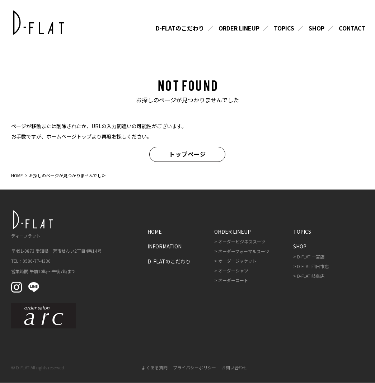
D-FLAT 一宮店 (310, 256)
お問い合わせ (234, 367)
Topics (284, 28)
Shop (316, 28)
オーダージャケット (237, 261)
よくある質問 (155, 367)
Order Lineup (239, 28)
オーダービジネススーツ (242, 242)
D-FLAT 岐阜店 (310, 276)
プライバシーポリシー (194, 367)
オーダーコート (233, 280)
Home (154, 231)
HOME (17, 175)
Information (164, 246)
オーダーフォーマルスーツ (243, 251)
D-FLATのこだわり (180, 28)
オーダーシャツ (233, 270)
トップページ (187, 154)
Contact (352, 28)
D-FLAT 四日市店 (313, 266)
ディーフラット (31, 224)
